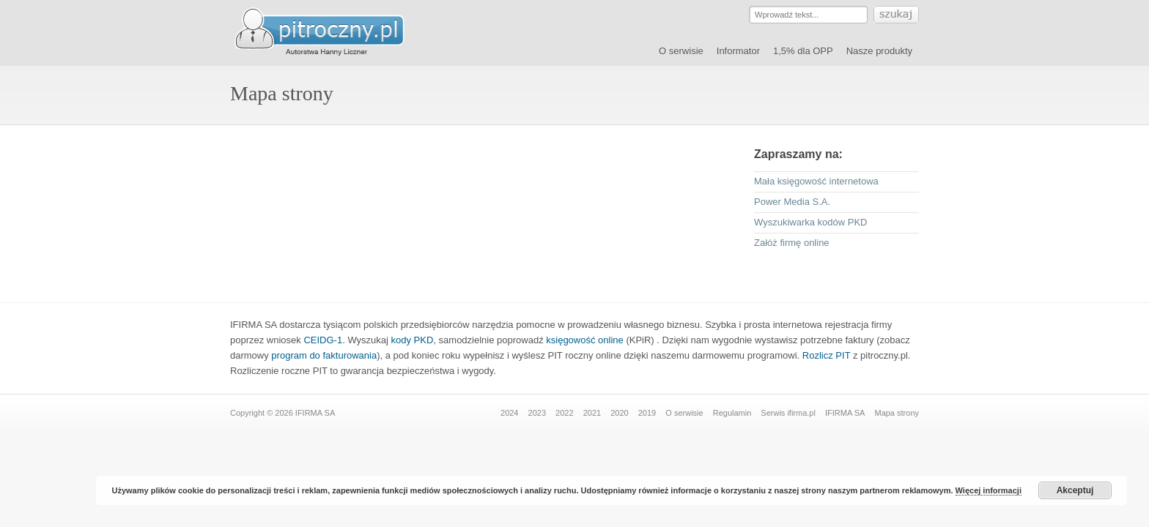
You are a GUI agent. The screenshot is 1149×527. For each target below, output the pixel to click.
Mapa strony (896, 412)
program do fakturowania (324, 355)
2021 (592, 412)
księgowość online (585, 339)
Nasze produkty (879, 50)
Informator (738, 50)
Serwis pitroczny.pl (332, 32)
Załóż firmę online (792, 242)
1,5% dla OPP (803, 50)
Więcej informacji (988, 490)
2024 (509, 412)
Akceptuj (1075, 490)
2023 (537, 412)
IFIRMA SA (845, 412)
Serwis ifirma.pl (788, 412)
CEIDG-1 (322, 339)
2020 (619, 412)
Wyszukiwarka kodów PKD (810, 222)
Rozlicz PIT (826, 355)
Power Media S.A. (792, 201)
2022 (564, 412)
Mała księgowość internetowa (816, 181)
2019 (647, 412)
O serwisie (681, 50)
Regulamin (732, 412)
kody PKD (412, 339)
